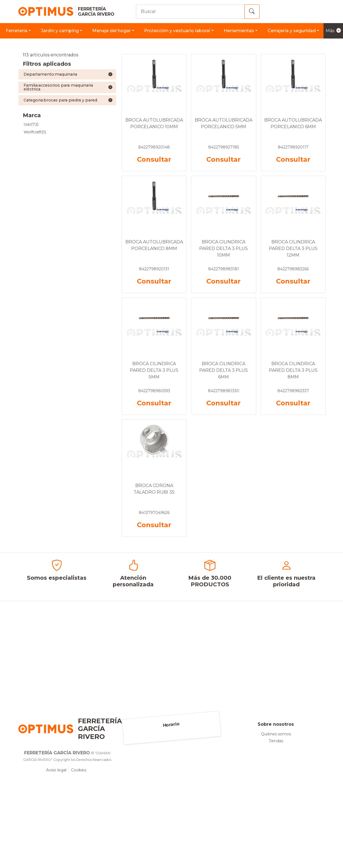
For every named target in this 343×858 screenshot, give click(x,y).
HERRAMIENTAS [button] (239, 30)
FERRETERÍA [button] (16, 30)
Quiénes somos (276, 734)
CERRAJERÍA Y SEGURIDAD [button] (292, 30)
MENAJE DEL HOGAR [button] (111, 30)
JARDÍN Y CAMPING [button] (60, 30)
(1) (35, 132)
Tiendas (276, 740)
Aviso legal (56, 770)
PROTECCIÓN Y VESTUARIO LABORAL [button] (177, 30)
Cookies (78, 770)
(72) (31, 124)
